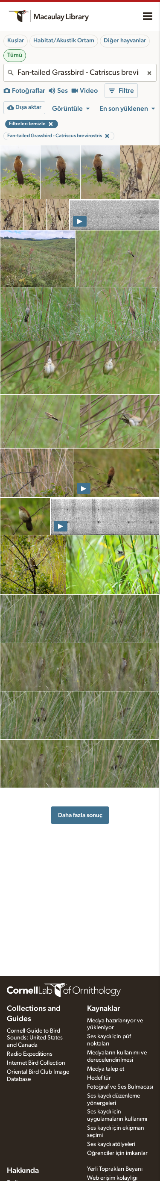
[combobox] (80, 72)
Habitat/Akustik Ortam (63, 41)
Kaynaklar (103, 1009)
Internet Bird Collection (36, 1063)
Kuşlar (15, 41)
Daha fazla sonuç (80, 815)
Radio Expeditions (29, 1054)
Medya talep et (105, 1069)
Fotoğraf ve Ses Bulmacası (120, 1087)
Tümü (14, 55)
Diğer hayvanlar (125, 41)
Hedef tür (99, 1078)
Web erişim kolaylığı (112, 1178)
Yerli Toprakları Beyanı (115, 1169)
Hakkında (23, 1171)
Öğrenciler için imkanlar (117, 1153)
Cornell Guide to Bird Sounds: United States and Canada (35, 1038)
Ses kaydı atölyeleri (111, 1144)
